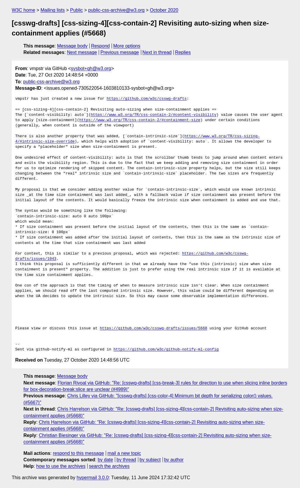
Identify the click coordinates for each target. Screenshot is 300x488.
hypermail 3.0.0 (92, 477)
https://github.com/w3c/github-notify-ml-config (166, 349)
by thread (126, 459)
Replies (183, 52)
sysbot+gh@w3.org (91, 68)
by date (105, 459)
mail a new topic (124, 453)
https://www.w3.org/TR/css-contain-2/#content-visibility (153, 115)
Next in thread (157, 52)
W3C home (23, 10)
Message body (72, 45)
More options (127, 45)
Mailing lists (52, 10)
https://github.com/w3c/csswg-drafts (147, 98)
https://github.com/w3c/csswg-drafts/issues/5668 (153, 328)
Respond (100, 45)
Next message (82, 52)
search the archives (109, 466)
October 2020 (164, 10)
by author (174, 459)
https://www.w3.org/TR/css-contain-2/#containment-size (139, 120)
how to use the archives (61, 466)
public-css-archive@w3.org (116, 10)
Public (76, 10)
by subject (150, 459)
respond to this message (78, 453)
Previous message (119, 52)
